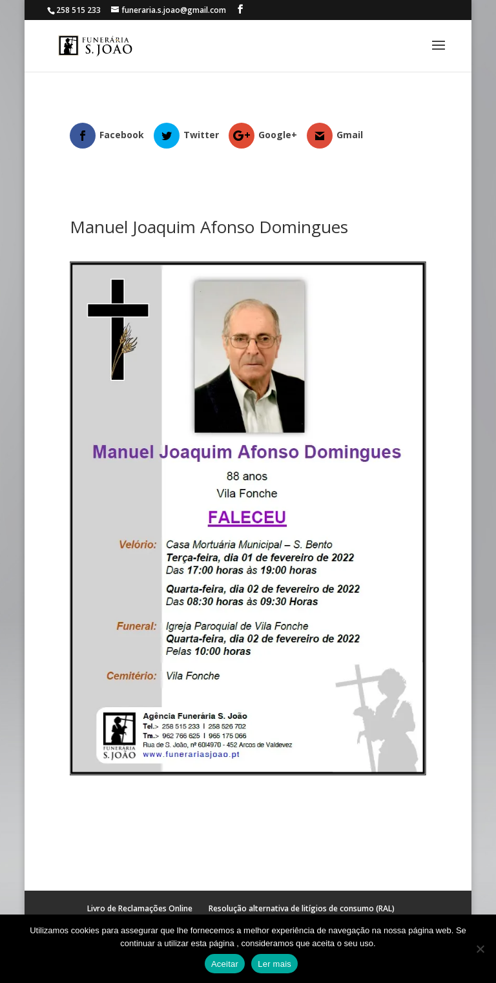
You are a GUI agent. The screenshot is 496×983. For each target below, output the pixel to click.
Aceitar (224, 964)
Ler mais (274, 964)
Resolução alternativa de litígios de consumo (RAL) (302, 908)
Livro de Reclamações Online (139, 908)
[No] (479, 948)
